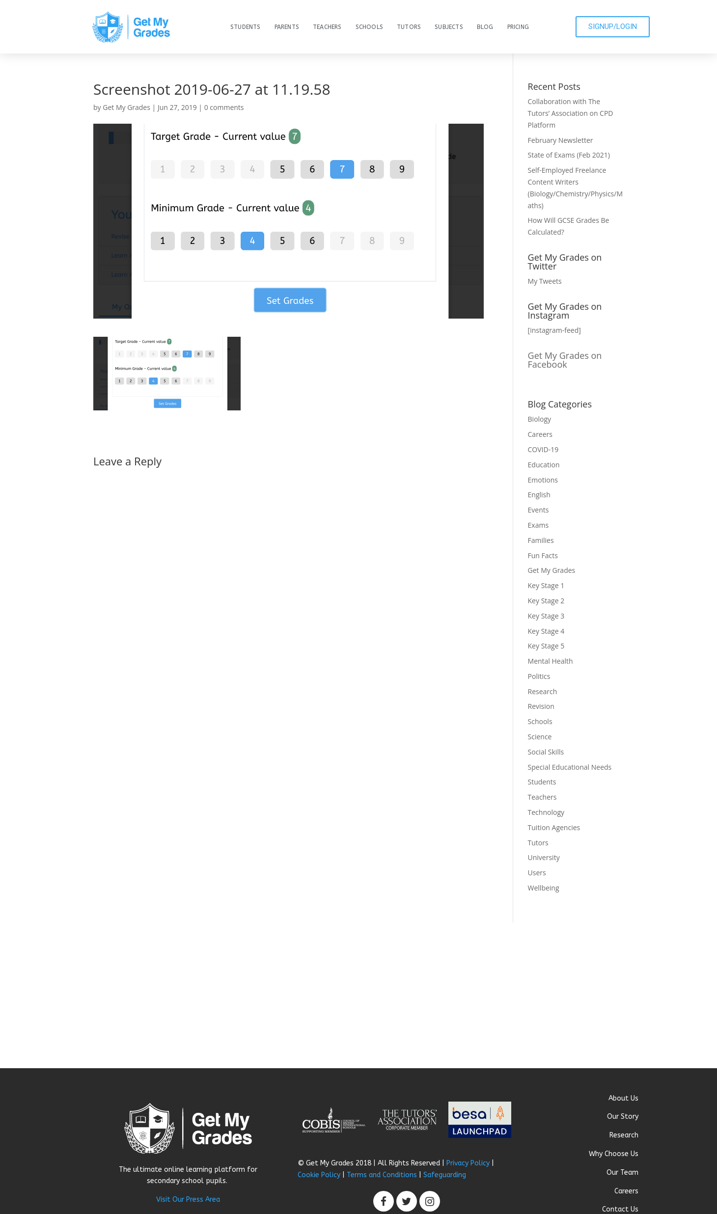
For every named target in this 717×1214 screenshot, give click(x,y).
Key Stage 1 (546, 585)
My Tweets (545, 281)
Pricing (518, 27)
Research (542, 691)
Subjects (449, 27)
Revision (541, 706)
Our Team (622, 1172)
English (539, 494)
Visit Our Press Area (188, 1199)
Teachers (327, 27)
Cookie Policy (319, 1175)
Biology (540, 419)
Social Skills (546, 751)
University (544, 857)
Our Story (622, 1116)
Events (538, 509)
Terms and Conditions (382, 1175)
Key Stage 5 (546, 645)
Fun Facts (543, 555)
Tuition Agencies (554, 827)
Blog (485, 27)
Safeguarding (444, 1175)
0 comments (224, 107)
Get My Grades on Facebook (565, 360)
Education (544, 464)
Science (540, 736)
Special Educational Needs (570, 767)
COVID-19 (543, 449)
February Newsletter (560, 140)
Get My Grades (126, 107)
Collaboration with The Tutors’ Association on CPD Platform (570, 113)
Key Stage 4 (546, 631)
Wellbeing (543, 887)
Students (245, 27)
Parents (287, 27)
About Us (623, 1098)
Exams (538, 525)
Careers (540, 434)
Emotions (543, 480)
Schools (369, 27)
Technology (546, 812)
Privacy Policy (468, 1163)
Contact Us (620, 1209)
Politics (539, 676)
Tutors (409, 27)
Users (537, 872)
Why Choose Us (613, 1154)
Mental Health (550, 661)
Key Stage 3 (546, 615)
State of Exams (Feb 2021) (569, 155)
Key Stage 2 (546, 600)
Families (541, 540)
